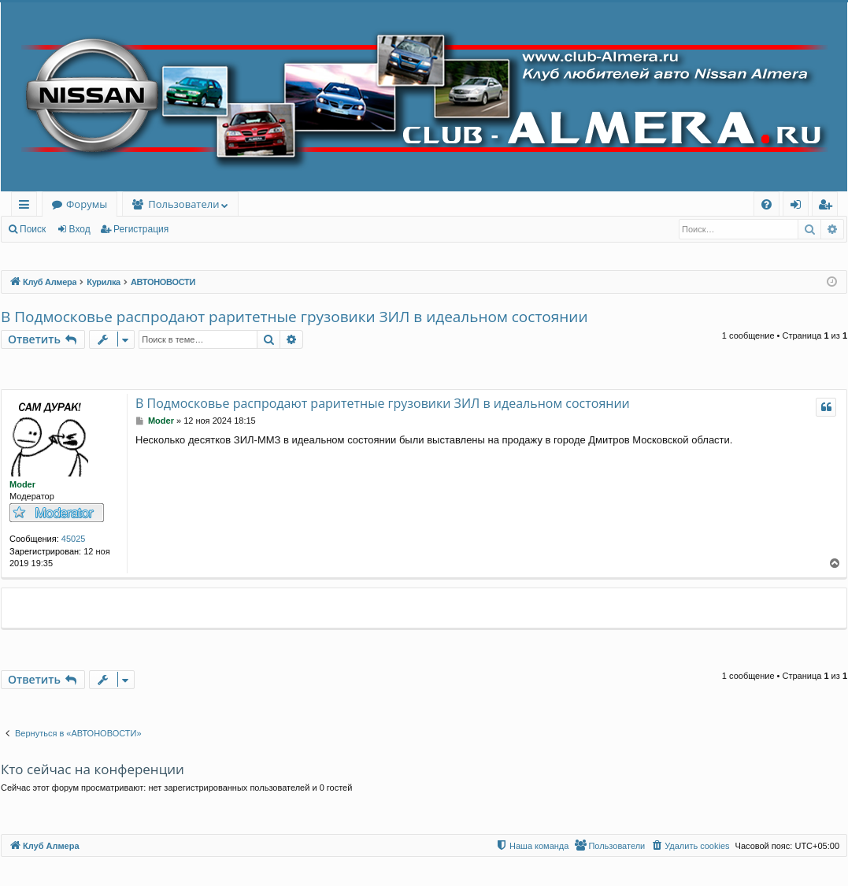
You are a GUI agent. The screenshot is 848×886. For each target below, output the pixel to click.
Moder (22, 484)
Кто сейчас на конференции (92, 769)
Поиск (33, 229)
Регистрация (140, 229)
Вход (80, 229)
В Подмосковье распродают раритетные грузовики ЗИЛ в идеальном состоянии (294, 316)
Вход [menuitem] (799, 207)
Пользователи (183, 204)
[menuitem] (766, 204)
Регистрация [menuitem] (829, 207)
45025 (73, 538)
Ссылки (27, 207)
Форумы (86, 204)
